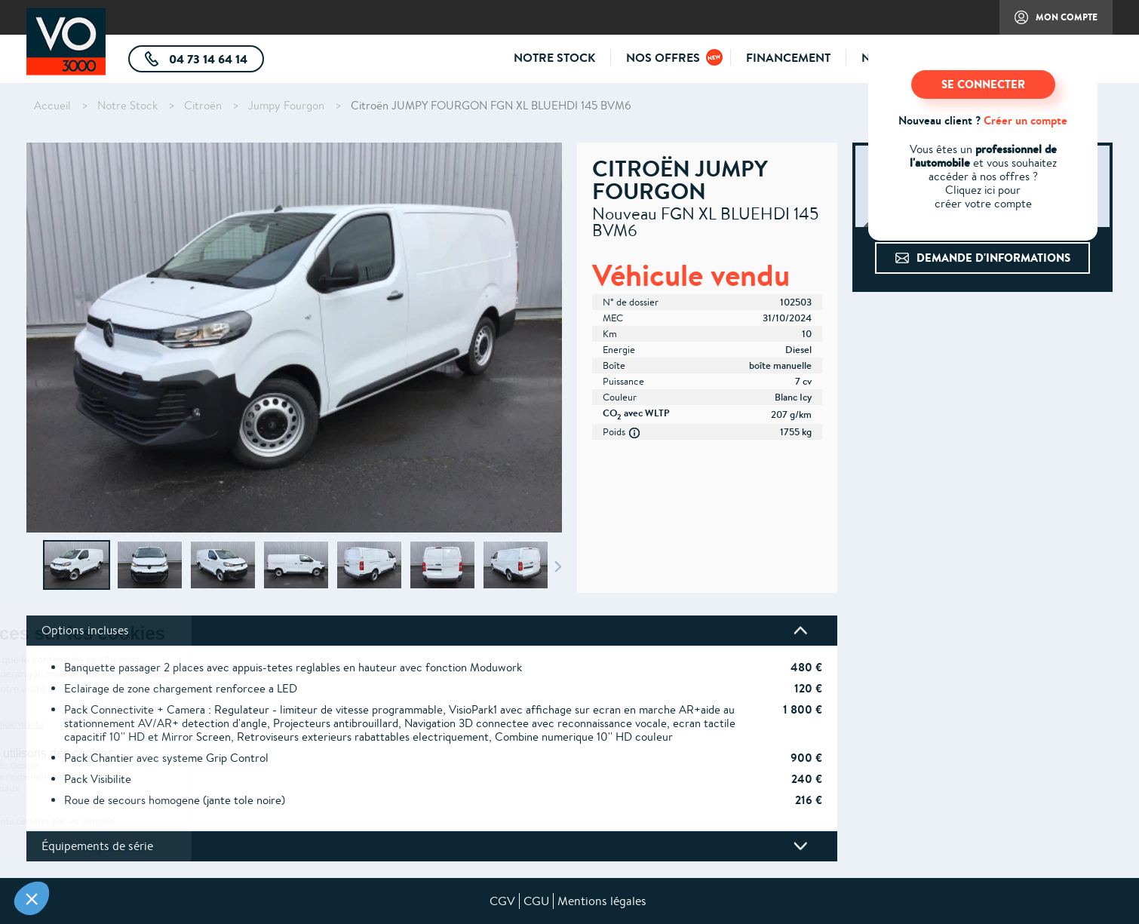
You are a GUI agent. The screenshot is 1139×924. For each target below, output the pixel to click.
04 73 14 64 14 (215, 61)
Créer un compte (1025, 120)
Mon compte (1048, 23)
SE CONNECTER (983, 84)
